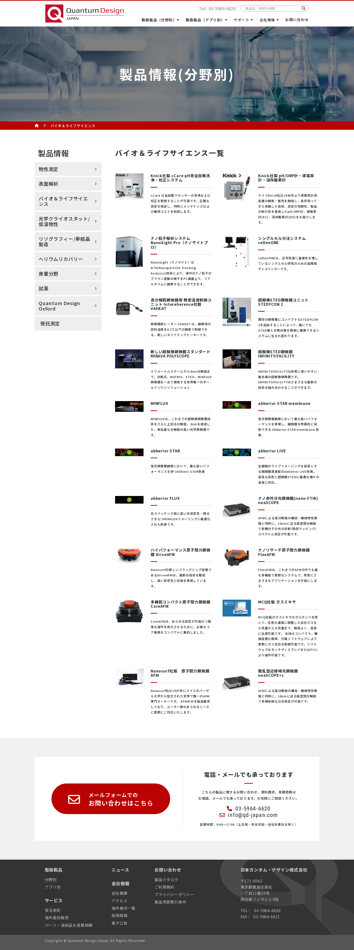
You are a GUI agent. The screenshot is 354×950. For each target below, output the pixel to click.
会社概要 (119, 893)
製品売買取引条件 (170, 902)
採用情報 (119, 915)
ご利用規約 (164, 887)
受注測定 (53, 910)
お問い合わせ (297, 20)
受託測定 (50, 323)
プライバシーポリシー (174, 894)
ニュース (120, 869)
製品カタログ (166, 879)
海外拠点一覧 (123, 908)
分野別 (51, 879)
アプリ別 (53, 887)
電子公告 (119, 923)
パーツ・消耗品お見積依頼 (69, 925)
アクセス (119, 901)
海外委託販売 (57, 917)
